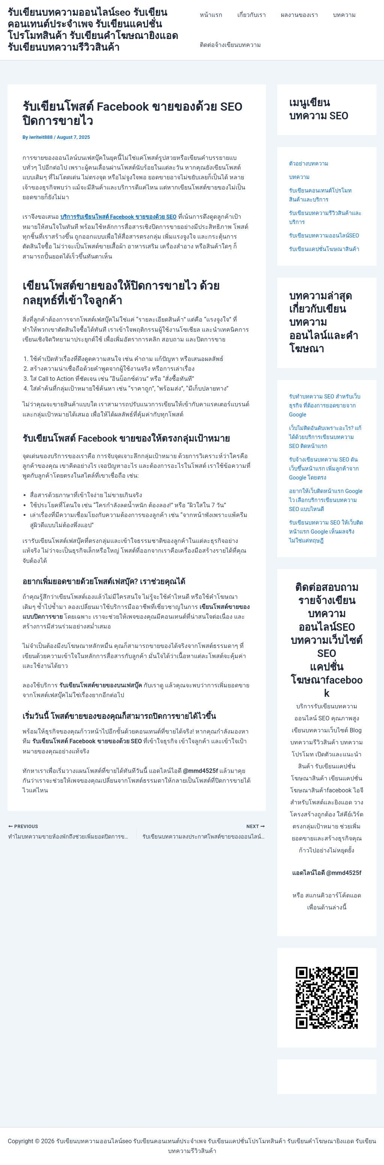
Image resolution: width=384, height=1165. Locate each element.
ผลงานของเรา (293, 14)
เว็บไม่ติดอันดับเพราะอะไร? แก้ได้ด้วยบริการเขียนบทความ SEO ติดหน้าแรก (325, 455)
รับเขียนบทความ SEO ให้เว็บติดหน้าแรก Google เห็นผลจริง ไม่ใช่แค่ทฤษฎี (326, 549)
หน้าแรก (211, 14)
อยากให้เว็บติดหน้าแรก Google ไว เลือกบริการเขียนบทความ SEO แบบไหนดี (325, 518)
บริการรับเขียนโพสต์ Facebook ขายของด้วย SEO (124, 216)
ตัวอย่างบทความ (311, 163)
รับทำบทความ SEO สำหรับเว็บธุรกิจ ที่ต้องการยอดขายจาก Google (325, 423)
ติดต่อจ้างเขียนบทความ (230, 44)
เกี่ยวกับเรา (248, 14)
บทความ (335, 14)
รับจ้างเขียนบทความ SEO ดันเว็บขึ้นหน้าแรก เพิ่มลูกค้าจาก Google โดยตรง (326, 486)
